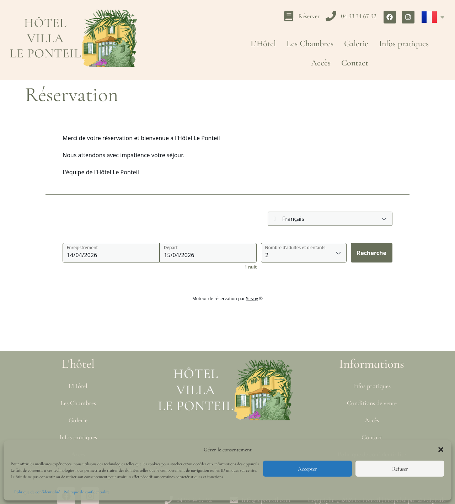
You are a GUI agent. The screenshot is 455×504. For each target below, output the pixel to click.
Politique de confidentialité (37, 491)
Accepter (307, 469)
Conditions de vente (372, 403)
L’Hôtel (263, 43)
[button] (440, 449)
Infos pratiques (404, 43)
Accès (321, 63)
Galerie (356, 43)
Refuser (400, 469)
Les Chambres (310, 43)
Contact (354, 63)
